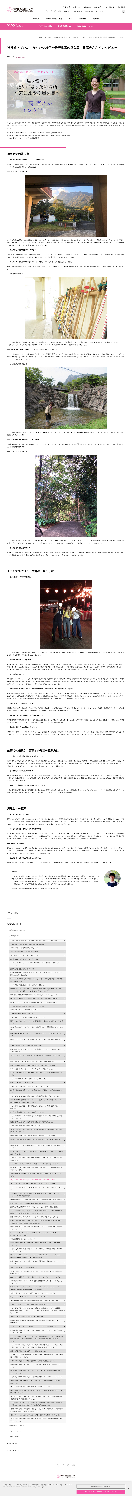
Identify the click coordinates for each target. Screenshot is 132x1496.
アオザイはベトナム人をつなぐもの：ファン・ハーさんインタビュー (31, 1086)
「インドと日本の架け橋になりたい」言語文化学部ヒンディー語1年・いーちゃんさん (36, 1377)
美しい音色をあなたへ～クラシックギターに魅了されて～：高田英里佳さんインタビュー (36, 1028)
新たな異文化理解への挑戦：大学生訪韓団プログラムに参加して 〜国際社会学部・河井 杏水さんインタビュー (36, 1392)
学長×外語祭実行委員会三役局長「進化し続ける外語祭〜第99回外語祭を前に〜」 (35, 1065)
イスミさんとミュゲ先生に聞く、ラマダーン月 (24, 948)
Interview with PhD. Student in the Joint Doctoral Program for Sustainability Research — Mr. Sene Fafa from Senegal (36, 1234)
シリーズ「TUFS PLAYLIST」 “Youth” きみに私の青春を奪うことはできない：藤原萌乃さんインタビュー (36, 1153)
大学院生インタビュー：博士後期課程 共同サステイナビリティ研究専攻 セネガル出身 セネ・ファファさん (36, 1228)
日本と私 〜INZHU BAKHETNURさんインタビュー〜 (26, 1316)
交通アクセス (89, 11)
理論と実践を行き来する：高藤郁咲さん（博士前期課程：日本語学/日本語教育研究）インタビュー (36, 1244)
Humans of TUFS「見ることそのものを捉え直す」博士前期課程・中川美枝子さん (35, 998)
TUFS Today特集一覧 (59, 37)
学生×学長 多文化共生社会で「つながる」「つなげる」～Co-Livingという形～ (34, 995)
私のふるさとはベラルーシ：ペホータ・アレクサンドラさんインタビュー (32, 1069)
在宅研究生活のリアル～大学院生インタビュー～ (25, 1010)
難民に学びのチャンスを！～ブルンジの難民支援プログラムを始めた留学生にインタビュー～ (36, 1022)
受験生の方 (66, 7)
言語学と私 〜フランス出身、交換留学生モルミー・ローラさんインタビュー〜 (34, 1293)
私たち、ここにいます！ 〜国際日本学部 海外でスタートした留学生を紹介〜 (33, 1002)
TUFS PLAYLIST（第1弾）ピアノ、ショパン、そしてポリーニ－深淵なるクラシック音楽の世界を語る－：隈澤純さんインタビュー (36, 1101)
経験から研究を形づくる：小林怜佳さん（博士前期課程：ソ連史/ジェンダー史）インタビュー (36, 1262)
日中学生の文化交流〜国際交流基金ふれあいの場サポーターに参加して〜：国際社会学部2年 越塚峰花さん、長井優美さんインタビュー (36, 1410)
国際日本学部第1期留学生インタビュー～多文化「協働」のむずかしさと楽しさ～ (34, 1217)
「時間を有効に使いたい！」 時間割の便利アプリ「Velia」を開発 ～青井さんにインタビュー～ (36, 964)
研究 (70, 19)
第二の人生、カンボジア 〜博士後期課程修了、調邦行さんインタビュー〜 (32, 1183)
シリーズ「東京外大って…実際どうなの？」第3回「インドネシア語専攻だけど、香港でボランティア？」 (36, 1117)
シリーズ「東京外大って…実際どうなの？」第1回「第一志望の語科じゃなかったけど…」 (35, 1056)
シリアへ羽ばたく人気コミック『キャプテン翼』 (25, 955)
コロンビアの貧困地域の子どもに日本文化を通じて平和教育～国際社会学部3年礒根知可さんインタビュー (36, 1420)
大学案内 (35, 19)
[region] (66, 1489)
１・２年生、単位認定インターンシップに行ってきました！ (28, 985)
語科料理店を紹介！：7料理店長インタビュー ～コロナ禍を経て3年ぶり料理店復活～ (36, 1199)
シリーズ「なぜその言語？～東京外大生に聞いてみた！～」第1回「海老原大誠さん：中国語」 (36, 1074)
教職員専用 (121, 7)
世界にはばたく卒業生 (16, 1426)
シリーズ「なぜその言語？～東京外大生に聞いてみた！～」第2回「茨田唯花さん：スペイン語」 (36, 1107)
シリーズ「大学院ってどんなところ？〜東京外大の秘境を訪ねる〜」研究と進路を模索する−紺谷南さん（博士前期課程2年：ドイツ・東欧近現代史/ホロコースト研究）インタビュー (36, 1339)
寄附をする (67, 11)
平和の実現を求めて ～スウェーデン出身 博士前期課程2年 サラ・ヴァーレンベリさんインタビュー (36, 1282)
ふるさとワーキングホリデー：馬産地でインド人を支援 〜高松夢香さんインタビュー (36, 1326)
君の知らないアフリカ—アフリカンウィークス (24, 959)
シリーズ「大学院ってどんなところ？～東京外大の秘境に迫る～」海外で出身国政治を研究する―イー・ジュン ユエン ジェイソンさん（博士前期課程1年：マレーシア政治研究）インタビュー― (36, 1310)
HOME (40, 37)
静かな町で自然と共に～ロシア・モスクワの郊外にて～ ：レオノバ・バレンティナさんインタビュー (36, 1050)
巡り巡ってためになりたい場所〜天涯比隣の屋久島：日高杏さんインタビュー (33, 1180)
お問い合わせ (78, 11)
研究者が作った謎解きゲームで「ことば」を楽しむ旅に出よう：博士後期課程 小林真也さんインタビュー (36, 1372)
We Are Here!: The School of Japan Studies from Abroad (27, 1006)
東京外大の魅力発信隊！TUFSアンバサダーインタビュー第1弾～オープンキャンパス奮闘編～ (36, 1175)
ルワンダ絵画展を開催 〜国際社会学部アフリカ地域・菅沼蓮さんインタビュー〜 (34, 1361)
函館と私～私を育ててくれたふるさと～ (22, 1082)
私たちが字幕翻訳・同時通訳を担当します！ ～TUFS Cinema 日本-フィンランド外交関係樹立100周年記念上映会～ (36, 974)
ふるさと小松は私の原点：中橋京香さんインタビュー (26, 1126)
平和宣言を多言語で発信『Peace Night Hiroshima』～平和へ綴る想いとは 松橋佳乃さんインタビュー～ (36, 1159)
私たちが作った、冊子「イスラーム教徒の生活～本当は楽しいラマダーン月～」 (34, 940)
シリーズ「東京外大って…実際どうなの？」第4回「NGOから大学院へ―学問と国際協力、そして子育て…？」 (36, 1131)
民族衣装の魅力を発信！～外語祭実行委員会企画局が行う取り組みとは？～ (33, 1122)
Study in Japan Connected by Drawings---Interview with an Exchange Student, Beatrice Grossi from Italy (36, 1272)
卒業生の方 (97, 7)
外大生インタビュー (73, 37)
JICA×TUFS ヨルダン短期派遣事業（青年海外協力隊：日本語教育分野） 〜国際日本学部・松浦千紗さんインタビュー (36, 1356)
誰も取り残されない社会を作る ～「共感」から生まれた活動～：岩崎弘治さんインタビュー (36, 1091)
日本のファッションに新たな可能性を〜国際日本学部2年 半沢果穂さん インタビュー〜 (36, 1415)
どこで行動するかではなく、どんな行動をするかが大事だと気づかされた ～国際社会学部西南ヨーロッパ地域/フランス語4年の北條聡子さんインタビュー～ (36, 1404)
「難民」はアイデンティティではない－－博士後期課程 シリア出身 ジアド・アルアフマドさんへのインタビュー (36, 1250)
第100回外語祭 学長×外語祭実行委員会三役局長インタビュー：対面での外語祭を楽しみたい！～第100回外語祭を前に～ (36, 1195)
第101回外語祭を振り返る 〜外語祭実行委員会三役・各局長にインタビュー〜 (34, 1300)
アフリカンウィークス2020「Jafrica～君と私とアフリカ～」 (28, 1017)
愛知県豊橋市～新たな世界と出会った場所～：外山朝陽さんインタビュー (32, 1135)
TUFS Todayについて (85, 26)
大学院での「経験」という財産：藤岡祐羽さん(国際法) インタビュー (31, 1304)
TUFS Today (47, 37)
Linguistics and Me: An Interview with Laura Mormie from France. (29, 1297)
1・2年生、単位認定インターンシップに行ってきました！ (27, 1112)
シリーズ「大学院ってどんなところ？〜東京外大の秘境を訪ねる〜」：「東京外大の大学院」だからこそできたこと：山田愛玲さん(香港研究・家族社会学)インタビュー (36, 1346)
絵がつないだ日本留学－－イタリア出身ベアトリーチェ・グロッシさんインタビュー (35, 1277)
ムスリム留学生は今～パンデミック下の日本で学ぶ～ (26, 1045)
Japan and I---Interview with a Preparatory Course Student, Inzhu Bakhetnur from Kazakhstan (34, 1321)
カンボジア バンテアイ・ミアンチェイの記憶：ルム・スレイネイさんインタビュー (35, 1164)
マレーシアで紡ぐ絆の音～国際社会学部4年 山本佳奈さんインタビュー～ (32, 1386)
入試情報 (96, 19)
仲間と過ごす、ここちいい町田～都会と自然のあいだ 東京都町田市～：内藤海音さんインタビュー (36, 1147)
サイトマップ (100, 11)
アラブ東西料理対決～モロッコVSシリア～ (23, 1239)
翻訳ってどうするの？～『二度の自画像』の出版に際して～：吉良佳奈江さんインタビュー (36, 1041)
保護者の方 (87, 7)
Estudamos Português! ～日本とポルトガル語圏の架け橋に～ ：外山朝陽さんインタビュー (36, 1034)
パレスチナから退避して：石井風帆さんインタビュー (26, 1267)
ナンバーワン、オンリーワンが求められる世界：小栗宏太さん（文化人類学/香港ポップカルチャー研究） (36, 1169)
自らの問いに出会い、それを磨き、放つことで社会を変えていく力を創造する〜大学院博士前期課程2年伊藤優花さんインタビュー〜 (36, 1398)
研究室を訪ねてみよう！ (17, 930)
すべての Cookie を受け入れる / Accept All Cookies (101, 1491)
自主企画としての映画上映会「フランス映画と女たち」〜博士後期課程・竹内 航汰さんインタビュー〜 (36, 1382)
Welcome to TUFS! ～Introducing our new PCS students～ (27, 944)
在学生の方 (77, 7)
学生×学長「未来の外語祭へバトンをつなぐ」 (24, 1013)
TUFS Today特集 (45, 26)
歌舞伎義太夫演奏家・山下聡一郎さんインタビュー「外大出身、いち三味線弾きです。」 (35, 1366)
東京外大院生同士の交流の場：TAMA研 (22, 969)
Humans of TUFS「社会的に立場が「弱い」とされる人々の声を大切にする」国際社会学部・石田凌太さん (36, 980)
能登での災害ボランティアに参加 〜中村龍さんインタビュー (29, 1351)
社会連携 (82, 19)
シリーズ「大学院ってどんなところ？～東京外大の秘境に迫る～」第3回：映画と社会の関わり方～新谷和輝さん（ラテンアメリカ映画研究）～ (36, 1212)
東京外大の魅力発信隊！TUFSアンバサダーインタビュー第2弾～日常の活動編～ (34, 1207)
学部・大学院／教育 (54, 19)
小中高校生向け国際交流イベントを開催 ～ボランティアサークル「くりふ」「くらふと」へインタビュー (36, 1331)
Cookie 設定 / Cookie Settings (101, 1486)
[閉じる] (128, 1488)
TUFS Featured (14, 1437)
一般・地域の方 (109, 7)
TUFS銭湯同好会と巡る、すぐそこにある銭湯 (24, 951)
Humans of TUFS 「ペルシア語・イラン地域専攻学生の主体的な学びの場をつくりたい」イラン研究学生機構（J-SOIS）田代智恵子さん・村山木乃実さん (35, 990)
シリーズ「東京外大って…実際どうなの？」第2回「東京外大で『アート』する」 (34, 1096)
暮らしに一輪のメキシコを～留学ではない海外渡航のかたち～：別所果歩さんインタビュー (36, 1140)
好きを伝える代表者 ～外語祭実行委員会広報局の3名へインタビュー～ (32, 1203)
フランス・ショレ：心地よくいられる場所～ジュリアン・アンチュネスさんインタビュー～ (36, 1188)
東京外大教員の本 (64, 26)
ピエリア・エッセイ (15, 1431)
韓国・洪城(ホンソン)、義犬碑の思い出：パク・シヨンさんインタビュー (32, 1061)
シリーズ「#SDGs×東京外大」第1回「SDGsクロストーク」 (28, 1079)
